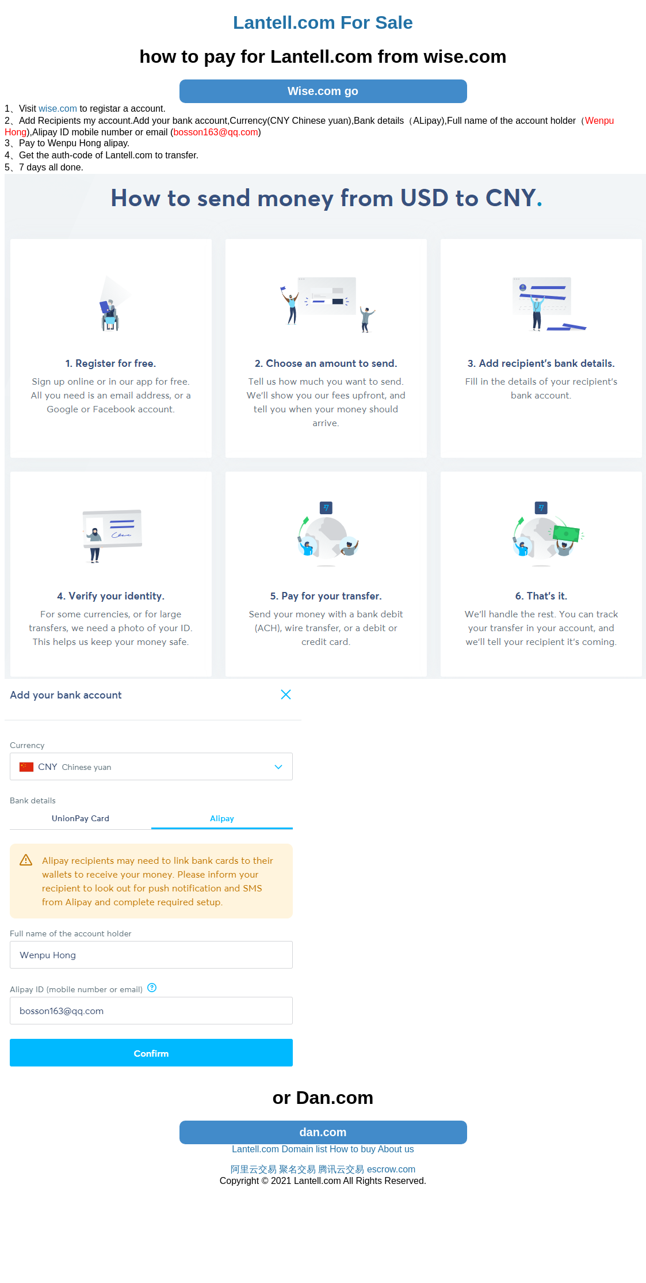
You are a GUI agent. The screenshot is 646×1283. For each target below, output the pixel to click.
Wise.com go (323, 91)
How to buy (353, 1149)
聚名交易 (297, 1169)
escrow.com (391, 1169)
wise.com (58, 108)
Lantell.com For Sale (323, 22)
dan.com (322, 1132)
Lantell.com (255, 1149)
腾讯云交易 (341, 1169)
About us (396, 1149)
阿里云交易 (254, 1169)
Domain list (304, 1149)
